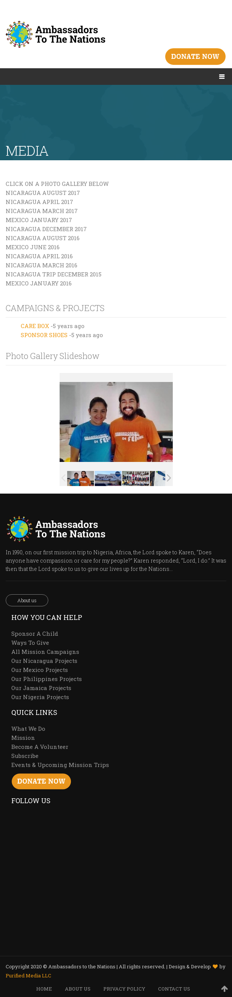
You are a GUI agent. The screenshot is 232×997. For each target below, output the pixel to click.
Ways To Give (30, 642)
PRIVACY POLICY (124, 988)
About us (27, 600)
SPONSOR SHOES (44, 335)
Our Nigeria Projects (40, 697)
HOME (44, 988)
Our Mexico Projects (39, 669)
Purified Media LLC (28, 975)
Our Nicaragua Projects (44, 660)
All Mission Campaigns (45, 651)
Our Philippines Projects (46, 679)
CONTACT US (174, 988)
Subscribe (24, 755)
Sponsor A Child (34, 633)
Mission (23, 737)
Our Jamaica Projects (41, 688)
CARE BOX (35, 326)
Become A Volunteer (39, 746)
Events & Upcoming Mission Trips (60, 764)
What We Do (28, 728)
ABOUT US (78, 988)
